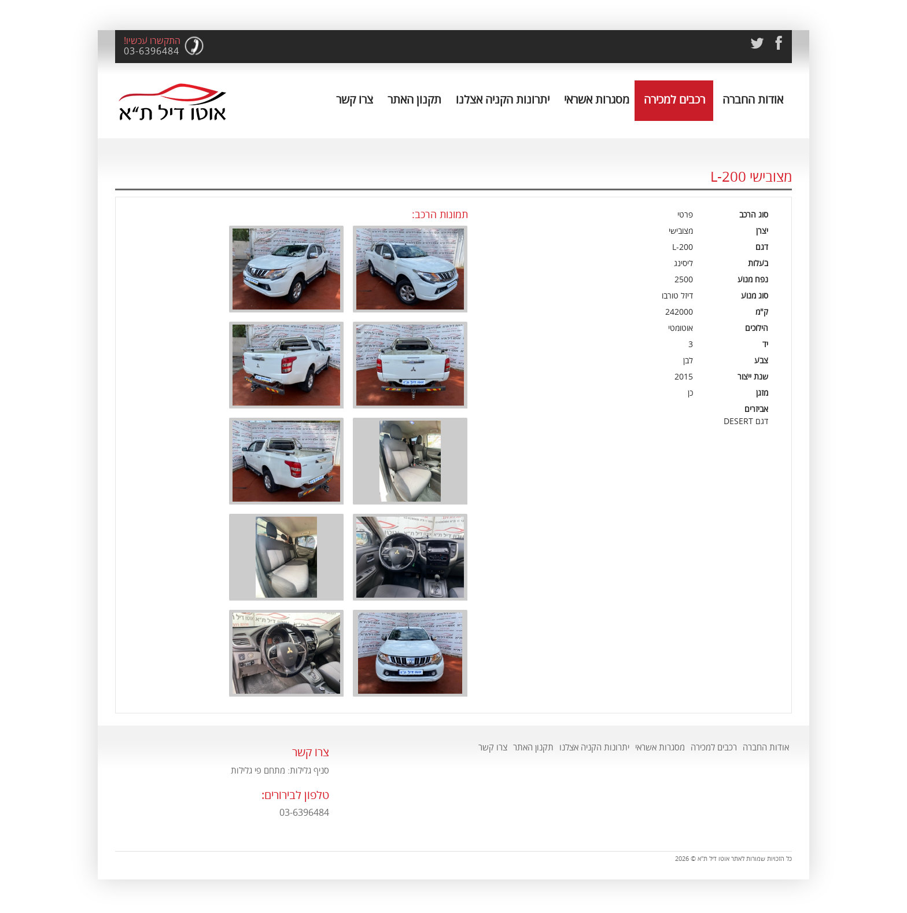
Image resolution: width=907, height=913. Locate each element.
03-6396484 (151, 51)
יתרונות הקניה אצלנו (503, 100)
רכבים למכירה (674, 100)
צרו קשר (354, 100)
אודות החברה (752, 100)
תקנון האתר (414, 100)
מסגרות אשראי (596, 100)
